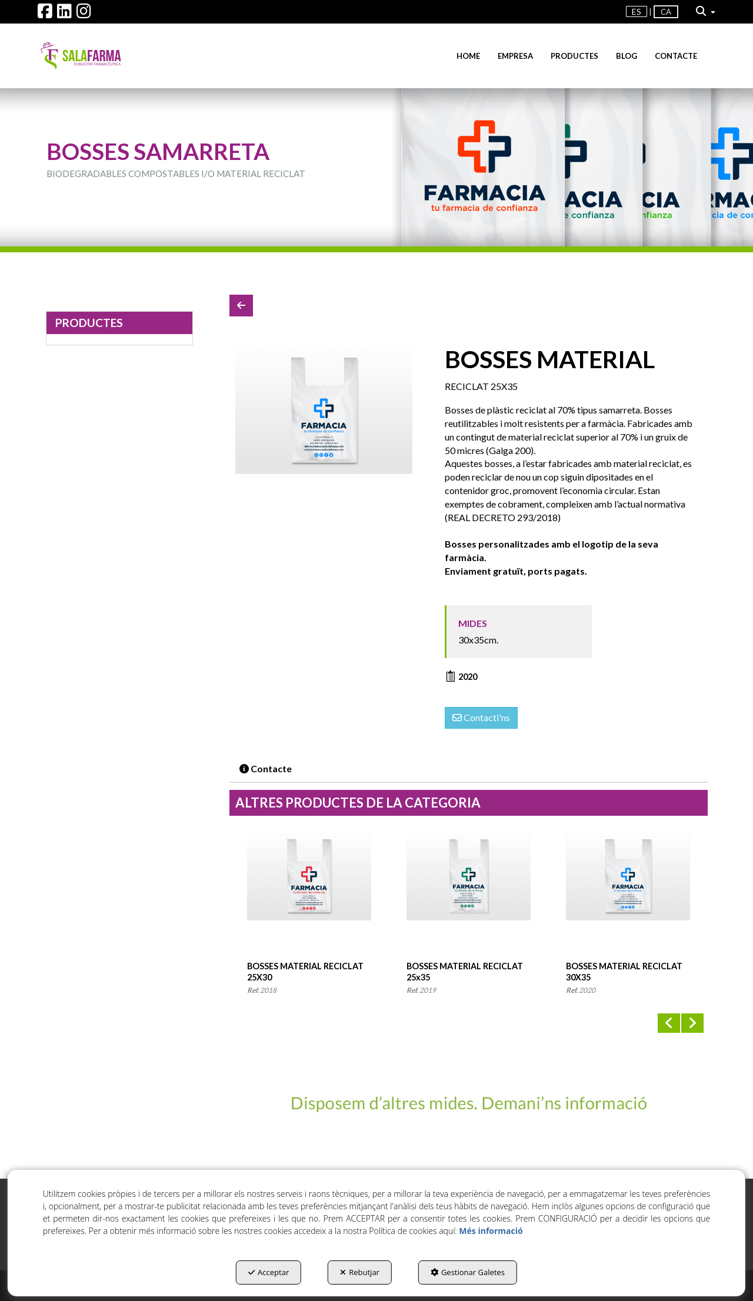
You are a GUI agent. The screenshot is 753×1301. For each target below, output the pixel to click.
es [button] (636, 11)
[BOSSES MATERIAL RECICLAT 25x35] (469, 895)
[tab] (266, 769)
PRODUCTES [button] (89, 322)
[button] (45, 14)
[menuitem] (636, 12)
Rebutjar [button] (359, 1272)
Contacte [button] (265, 768)
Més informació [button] (490, 1230)
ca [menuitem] (666, 11)
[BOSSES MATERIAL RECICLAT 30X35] (323, 409)
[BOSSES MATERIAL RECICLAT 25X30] (309, 895)
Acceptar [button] (268, 1272)
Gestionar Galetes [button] (468, 1272)
